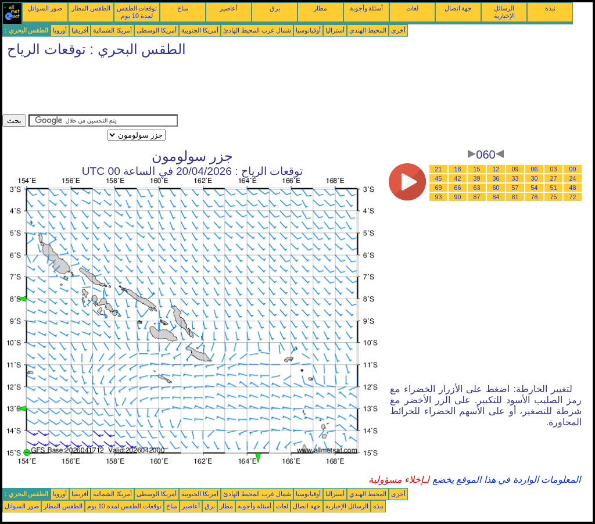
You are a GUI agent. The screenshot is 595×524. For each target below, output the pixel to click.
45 (438, 178)
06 (534, 169)
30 (534, 178)
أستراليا (335, 30)
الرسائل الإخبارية (504, 12)
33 (515, 178)
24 (572, 178)
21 (438, 169)
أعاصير (229, 8)
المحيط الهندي (367, 30)
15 (477, 169)
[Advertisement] (213, 88)
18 (457, 169)
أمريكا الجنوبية (199, 30)
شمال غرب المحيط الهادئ (257, 30)
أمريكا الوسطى (157, 30)
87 (477, 196)
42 (457, 178)
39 (477, 178)
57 (515, 187)
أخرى (398, 30)
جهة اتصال (458, 8)
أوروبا (60, 30)
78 (534, 196)
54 (534, 187)
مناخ (182, 8)
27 (553, 178)
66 (457, 187)
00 (572, 169)
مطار (320, 8)
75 (553, 196)
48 (572, 187)
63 (477, 187)
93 (438, 196)
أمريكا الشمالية (112, 30)
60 (496, 187)
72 (572, 196)
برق (275, 8)
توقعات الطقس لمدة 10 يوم (137, 12)
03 (553, 169)
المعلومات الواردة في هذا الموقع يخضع (504, 479)
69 (438, 187)
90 (457, 196)
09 (515, 169)
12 (496, 169)
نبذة (550, 8)
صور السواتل (45, 8)
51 (553, 187)
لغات (412, 8)
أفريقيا (79, 30)
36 (496, 178)
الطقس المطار (90, 8)
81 (515, 196)
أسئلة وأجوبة (366, 8)
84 (496, 196)
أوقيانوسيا (308, 30)
